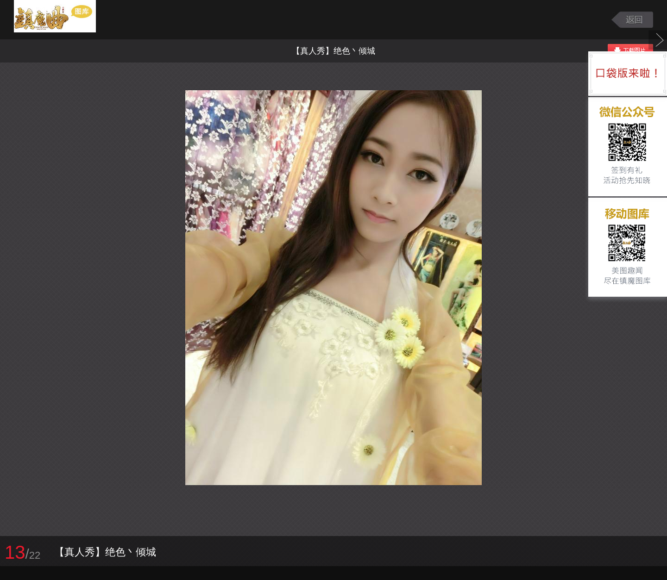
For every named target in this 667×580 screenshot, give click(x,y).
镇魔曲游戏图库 (66, 19)
